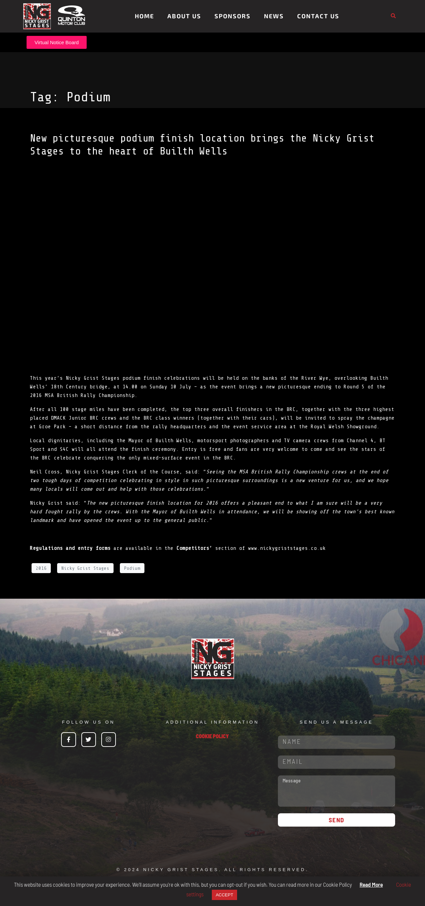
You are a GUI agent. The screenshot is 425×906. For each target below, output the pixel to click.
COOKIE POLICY (212, 736)
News (274, 16)
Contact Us (318, 16)
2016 (41, 568)
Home (144, 16)
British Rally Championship (95, 395)
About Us (184, 16)
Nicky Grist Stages (85, 568)
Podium (132, 568)
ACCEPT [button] (224, 894)
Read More (371, 884)
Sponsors (232, 16)
